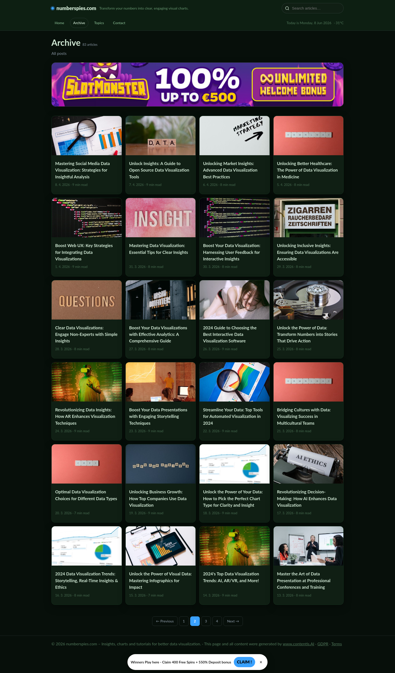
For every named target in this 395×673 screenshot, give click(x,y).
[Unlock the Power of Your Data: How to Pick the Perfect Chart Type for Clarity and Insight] (235, 483)
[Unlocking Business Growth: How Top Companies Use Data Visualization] (161, 483)
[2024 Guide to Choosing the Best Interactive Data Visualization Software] (235, 319)
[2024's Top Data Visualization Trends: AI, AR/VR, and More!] (235, 565)
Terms (336, 643)
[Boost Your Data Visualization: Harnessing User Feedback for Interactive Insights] (235, 237)
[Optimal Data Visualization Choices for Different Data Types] (87, 483)
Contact (119, 23)
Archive (79, 23)
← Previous (165, 621)
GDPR (322, 643)
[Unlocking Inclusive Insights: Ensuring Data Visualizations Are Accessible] (309, 237)
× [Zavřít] (261, 662)
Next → (233, 621)
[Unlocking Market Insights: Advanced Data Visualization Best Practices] (235, 155)
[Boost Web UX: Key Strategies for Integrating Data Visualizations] (87, 237)
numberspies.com (76, 8)
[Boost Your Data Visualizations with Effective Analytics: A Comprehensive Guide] (161, 319)
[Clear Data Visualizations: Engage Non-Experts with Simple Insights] (87, 319)
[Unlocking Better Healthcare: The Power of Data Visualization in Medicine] (309, 155)
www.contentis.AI (298, 643)
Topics (99, 23)
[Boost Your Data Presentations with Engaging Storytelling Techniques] (161, 401)
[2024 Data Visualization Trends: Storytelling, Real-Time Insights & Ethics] (87, 565)
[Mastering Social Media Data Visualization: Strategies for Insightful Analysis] (87, 155)
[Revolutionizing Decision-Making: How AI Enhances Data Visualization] (309, 483)
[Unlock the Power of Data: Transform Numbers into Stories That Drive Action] (309, 319)
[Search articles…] (315, 8)
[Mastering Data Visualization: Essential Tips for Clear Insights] (161, 237)
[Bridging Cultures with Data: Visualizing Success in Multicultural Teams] (309, 401)
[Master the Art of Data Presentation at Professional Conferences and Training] (309, 565)
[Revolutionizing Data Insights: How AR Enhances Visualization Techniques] (87, 401)
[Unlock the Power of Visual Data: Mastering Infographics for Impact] (161, 565)
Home (59, 23)
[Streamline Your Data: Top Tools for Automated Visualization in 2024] (235, 401)
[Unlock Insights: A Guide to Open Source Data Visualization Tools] (161, 155)
